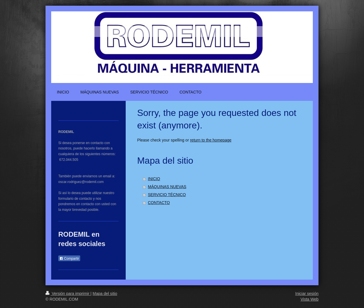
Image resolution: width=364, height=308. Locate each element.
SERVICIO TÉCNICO (167, 194)
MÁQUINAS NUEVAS (167, 186)
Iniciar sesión (306, 293)
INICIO (154, 178)
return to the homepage (210, 140)
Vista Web (309, 299)
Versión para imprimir (68, 293)
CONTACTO (159, 202)
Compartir (69, 259)
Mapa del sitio (105, 293)
